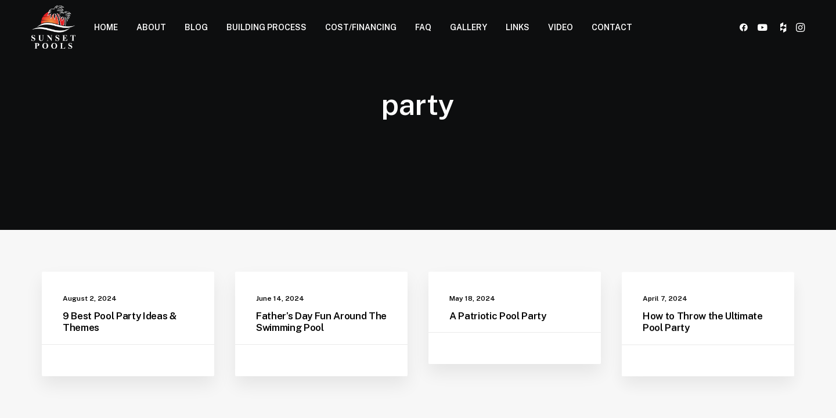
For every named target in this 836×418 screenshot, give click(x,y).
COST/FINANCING (361, 27)
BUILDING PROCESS (266, 27)
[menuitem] (106, 27)
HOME (106, 27)
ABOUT (151, 27)
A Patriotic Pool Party (497, 317)
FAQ (423, 27)
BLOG (196, 27)
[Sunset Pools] (53, 27)
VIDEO (560, 27)
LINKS (517, 27)
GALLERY (468, 27)
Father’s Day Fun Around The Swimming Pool (321, 321)
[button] (745, 27)
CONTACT (612, 27)
